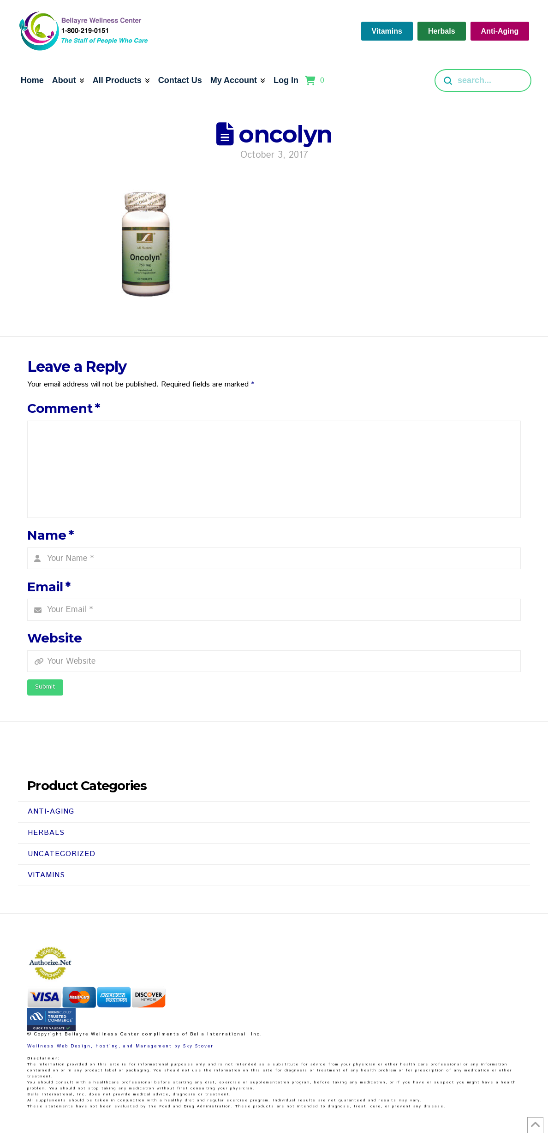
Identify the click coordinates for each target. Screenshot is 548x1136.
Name (50, 535)
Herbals (46, 832)
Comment (63, 408)
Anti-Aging (51, 811)
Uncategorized (61, 854)
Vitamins (46, 875)
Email (49, 587)
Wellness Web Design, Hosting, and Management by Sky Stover (120, 1046)
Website (54, 638)
